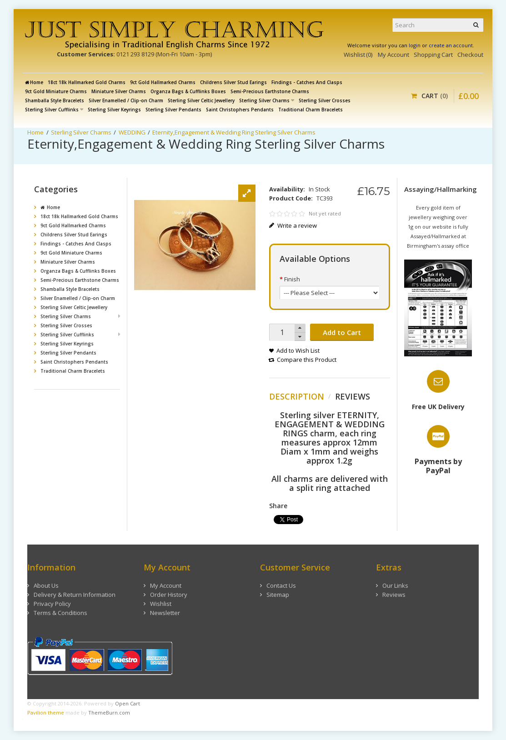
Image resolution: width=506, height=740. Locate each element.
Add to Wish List (298, 350)
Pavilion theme (45, 712)
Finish (292, 279)
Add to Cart (342, 332)
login (415, 45)
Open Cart (127, 703)
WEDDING (132, 132)
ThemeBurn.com (109, 712)
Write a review (293, 225)
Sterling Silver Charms (81, 132)
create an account (451, 45)
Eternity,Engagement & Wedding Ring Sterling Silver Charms (234, 132)
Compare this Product (306, 359)
